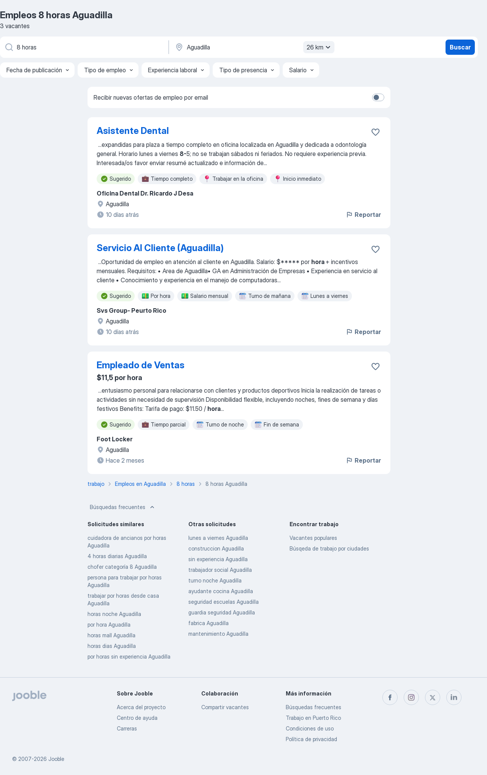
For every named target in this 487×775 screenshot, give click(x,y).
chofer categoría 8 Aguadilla (122, 566)
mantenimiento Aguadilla (218, 633)
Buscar (460, 47)
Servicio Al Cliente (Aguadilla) (160, 247)
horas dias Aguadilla (112, 646)
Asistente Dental (133, 130)
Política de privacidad (311, 739)
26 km (320, 47)
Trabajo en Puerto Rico (313, 718)
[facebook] (390, 697)
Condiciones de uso (310, 728)
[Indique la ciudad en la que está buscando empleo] (253, 47)
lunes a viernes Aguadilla (218, 538)
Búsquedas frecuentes (123, 507)
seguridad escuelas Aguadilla (223, 601)
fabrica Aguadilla (208, 623)
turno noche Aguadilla (215, 580)
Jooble (56, 759)
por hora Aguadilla (109, 624)
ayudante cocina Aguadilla (220, 591)
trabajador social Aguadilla (220, 570)
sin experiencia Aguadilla (218, 559)
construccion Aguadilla (216, 548)
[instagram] (411, 697)
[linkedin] (454, 697)
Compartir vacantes (225, 707)
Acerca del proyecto (141, 707)
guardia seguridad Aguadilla (221, 612)
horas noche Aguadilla (114, 614)
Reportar (363, 214)
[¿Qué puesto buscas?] (83, 47)
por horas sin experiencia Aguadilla (129, 656)
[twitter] (432, 697)
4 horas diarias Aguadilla (117, 556)
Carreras (127, 728)
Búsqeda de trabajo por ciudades (329, 548)
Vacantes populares (313, 538)
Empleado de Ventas (141, 365)
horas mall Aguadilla (111, 635)
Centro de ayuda (137, 718)
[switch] (378, 97)
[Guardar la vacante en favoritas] (376, 132)
